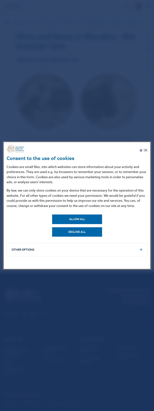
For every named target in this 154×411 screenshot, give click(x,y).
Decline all (77, 232)
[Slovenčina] (143, 150)
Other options (23, 250)
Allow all (77, 219)
